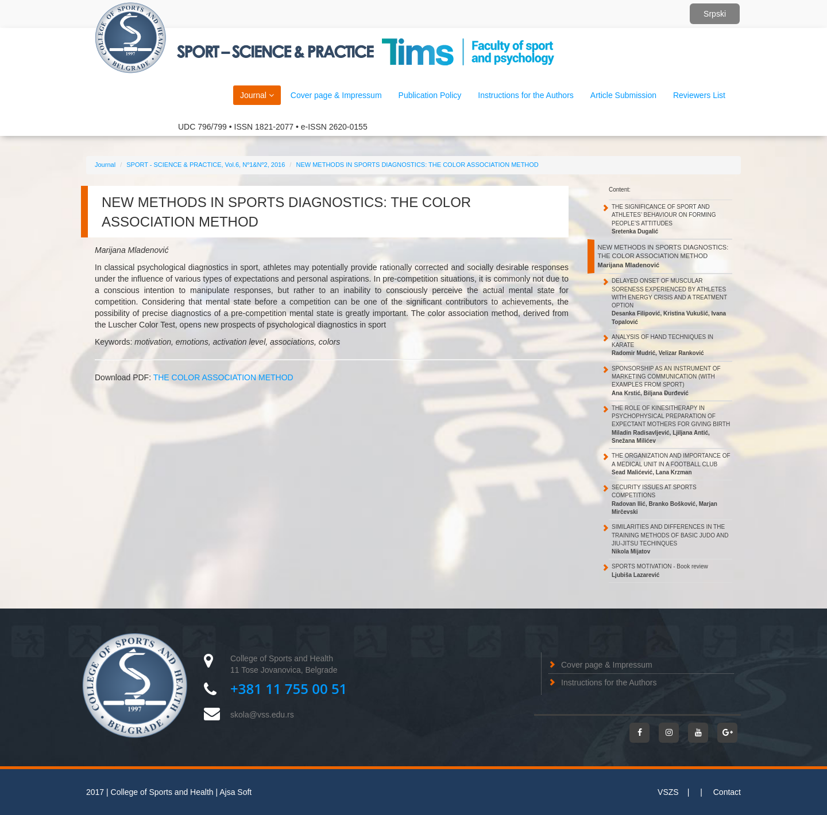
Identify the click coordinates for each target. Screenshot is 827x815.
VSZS (668, 792)
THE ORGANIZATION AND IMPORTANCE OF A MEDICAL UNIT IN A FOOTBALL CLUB (671, 464)
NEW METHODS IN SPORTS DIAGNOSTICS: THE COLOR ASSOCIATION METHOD (417, 164)
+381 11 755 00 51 (288, 688)
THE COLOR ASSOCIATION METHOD (223, 377)
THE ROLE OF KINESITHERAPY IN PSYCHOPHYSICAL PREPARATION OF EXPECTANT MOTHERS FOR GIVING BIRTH (671, 424)
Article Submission (623, 95)
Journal (257, 95)
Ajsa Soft (235, 792)
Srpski (715, 13)
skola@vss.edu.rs (262, 714)
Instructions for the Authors (609, 682)
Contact (727, 792)
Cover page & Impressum (606, 664)
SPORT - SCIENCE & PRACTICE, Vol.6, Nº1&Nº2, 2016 (205, 164)
